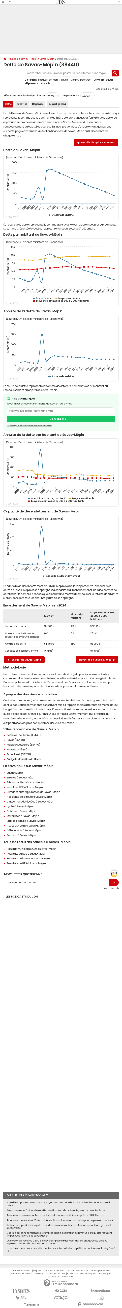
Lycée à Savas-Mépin (20, 806)
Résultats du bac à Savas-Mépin (26, 853)
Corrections (72, 1274)
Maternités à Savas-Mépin (23, 816)
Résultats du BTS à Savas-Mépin (26, 863)
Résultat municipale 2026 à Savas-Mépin (31, 848)
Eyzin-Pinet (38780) (19, 754)
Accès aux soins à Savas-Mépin (26, 825)
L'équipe (37, 1271)
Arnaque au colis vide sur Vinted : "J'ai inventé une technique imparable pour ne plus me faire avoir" (60, 1220)
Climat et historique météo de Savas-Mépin (33, 792)
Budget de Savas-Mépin (24, 660)
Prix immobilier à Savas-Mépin (25, 782)
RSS (63, 1274)
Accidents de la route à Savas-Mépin (29, 796)
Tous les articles (52, 1274)
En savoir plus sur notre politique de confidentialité (29, 426)
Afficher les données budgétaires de (24, 95)
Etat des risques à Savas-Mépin (26, 820)
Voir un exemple (111, 888)
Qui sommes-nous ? (21, 1271)
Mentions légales (88, 1274)
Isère (34, 59)
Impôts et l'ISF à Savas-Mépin (25, 787)
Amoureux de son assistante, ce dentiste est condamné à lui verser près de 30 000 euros (55, 1215)
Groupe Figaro (104, 1274)
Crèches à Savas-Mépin (21, 811)
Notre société (49, 1271)
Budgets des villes (18, 59)
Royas (64, 80)
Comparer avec (69, 95)
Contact (70, 1271)
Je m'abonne (58, 419)
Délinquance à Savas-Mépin (24, 830)
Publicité (60, 1271)
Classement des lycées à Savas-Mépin (30, 801)
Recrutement (82, 1271)
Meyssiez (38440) (18, 749)
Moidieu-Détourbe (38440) (23, 744)
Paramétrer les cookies (21, 1274)
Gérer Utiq (38, 1274)
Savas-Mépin (47, 59)
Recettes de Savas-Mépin (97, 660)
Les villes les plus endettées (98, 142)
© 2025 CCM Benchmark (61, 1277)
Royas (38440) (16, 739)
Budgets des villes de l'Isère (24, 759)
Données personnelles (100, 1271)
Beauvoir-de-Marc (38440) (24, 735)
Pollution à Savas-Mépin (21, 835)
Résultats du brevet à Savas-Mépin (28, 858)
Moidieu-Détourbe (81, 80)
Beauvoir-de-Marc (48, 80)
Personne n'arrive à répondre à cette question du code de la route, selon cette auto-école (56, 1210)
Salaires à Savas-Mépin (21, 777)
